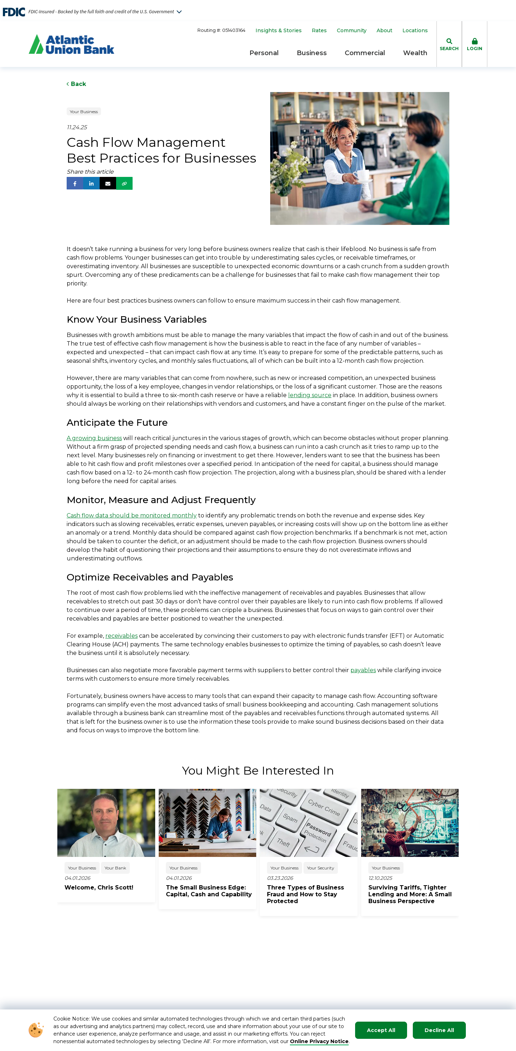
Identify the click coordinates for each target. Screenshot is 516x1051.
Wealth (415, 53)
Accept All (381, 1030)
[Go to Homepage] (71, 44)
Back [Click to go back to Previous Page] (76, 84)
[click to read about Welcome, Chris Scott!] (109, 887)
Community (352, 31)
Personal (264, 53)
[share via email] (108, 183)
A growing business (94, 438)
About (384, 31)
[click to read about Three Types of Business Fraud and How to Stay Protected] (312, 894)
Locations (415, 31)
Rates (319, 31)
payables (363, 670)
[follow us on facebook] (75, 183)
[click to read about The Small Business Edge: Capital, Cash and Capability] (211, 891)
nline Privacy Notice (322, 1041)
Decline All (439, 1030)
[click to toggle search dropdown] (449, 44)
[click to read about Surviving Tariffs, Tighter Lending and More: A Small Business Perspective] (413, 894)
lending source (309, 395)
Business (312, 53)
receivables (121, 635)
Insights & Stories (278, 31)
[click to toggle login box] (474, 44)
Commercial (365, 53)
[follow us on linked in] (91, 183)
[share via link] (124, 183)
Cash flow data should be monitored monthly (132, 515)
